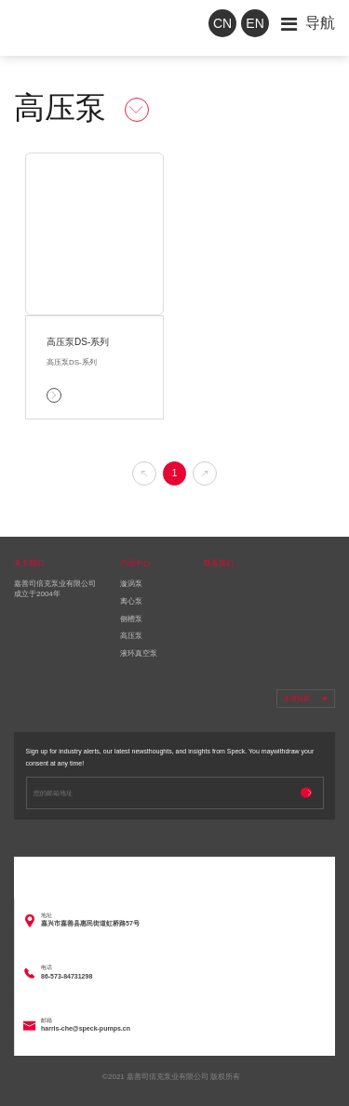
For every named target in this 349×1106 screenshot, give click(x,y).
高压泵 (131, 636)
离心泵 (131, 601)
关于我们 (29, 563)
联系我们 (219, 563)
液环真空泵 (138, 653)
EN (254, 23)
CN (222, 23)
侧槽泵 (131, 619)
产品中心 (135, 563)
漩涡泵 (131, 584)
